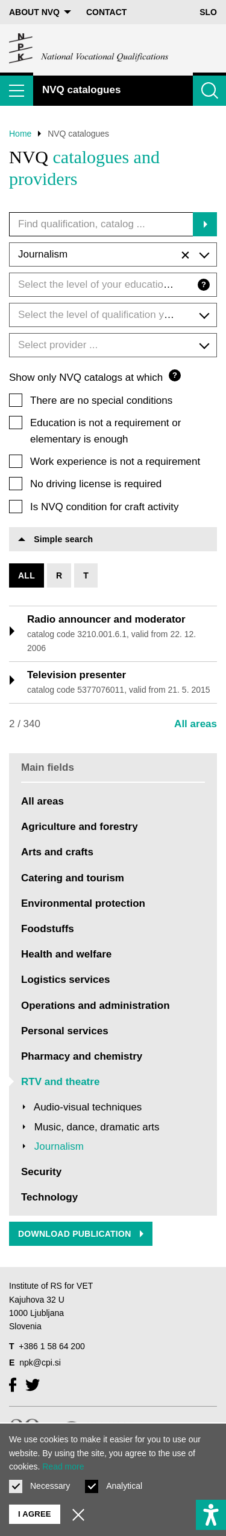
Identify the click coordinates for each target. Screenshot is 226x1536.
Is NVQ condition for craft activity (104, 507)
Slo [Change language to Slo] (208, 12)
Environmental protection (83, 903)
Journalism (59, 1146)
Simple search (55, 539)
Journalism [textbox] (103, 255)
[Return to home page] (89, 48)
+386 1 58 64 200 (51, 1346)
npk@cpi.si (40, 1362)
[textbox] (113, 284)
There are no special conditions (101, 400)
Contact (106, 12)
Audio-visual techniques (88, 1107)
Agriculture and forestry (79, 826)
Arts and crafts (57, 852)
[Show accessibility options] (211, 1515)
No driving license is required (96, 484)
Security (41, 1172)
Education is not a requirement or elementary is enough (105, 431)
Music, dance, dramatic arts (97, 1127)
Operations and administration (95, 1005)
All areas (195, 724)
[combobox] (113, 254)
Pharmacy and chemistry (81, 1056)
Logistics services (65, 979)
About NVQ (40, 12)
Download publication (80, 1234)
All (26, 575)
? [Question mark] (203, 284)
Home (20, 133)
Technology (49, 1197)
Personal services (64, 1031)
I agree (34, 1513)
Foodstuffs (47, 929)
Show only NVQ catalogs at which (95, 376)
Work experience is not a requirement (115, 461)
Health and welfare (66, 954)
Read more (63, 1466)
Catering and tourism (72, 878)
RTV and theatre (60, 1081)
